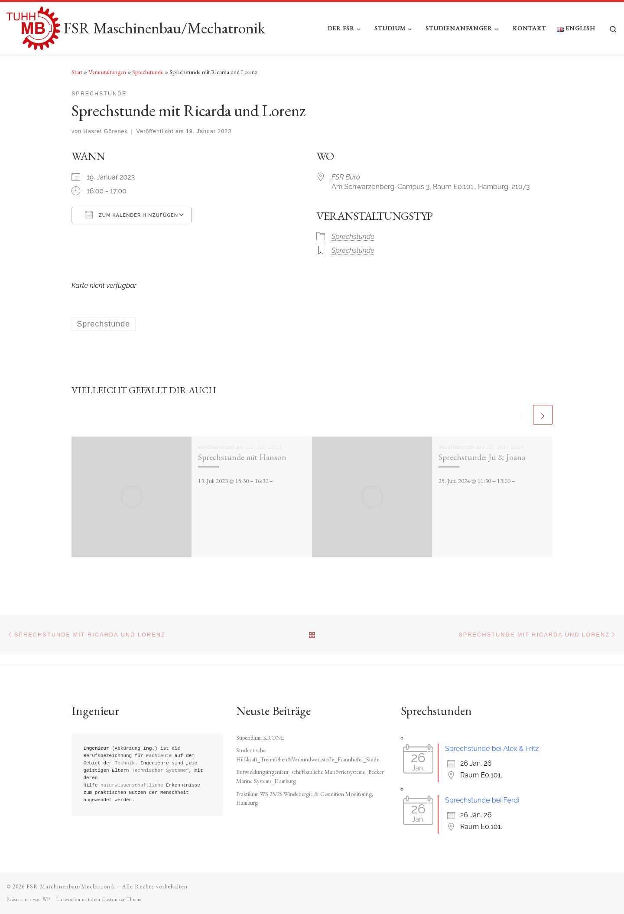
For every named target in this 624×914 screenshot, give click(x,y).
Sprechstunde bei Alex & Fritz (492, 748)
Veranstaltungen (107, 72)
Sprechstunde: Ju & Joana (482, 457)
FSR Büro (346, 177)
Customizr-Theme (122, 899)
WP (46, 899)
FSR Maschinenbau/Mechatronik (70, 886)
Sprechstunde (147, 72)
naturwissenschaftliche (132, 785)
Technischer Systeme (159, 770)
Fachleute (159, 756)
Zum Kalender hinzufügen (131, 215)
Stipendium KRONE (260, 737)
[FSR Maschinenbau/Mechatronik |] (33, 26)
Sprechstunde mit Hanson (242, 457)
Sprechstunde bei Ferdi (482, 800)
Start (77, 72)
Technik (125, 763)
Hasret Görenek (106, 131)
